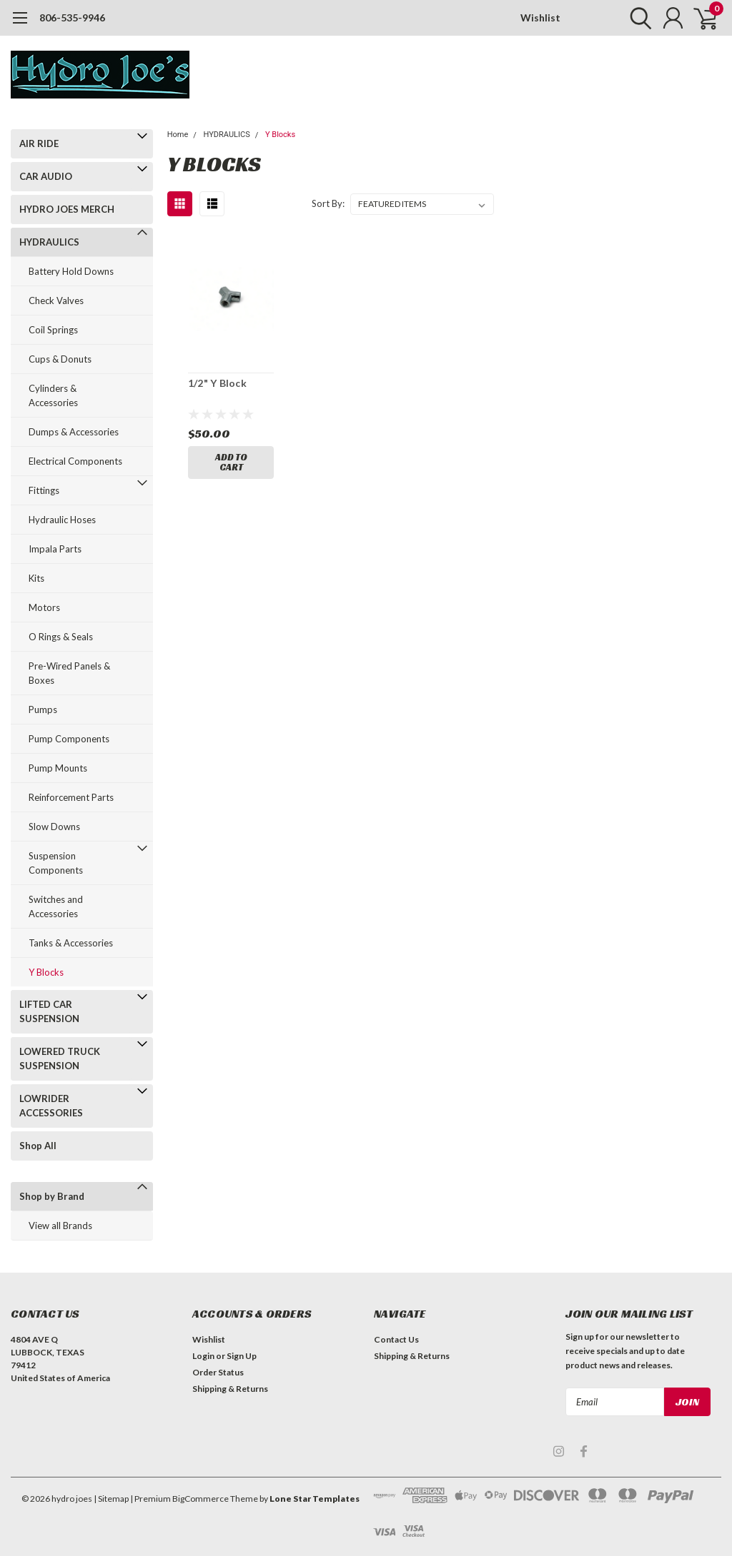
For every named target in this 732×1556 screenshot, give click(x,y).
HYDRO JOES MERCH (66, 209)
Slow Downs (54, 826)
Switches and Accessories (56, 906)
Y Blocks (46, 972)
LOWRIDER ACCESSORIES (51, 1105)
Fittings (44, 490)
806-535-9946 (72, 17)
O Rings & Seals (61, 636)
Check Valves (56, 300)
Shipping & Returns (230, 1388)
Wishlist (540, 17)
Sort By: (328, 203)
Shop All (37, 1145)
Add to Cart (231, 462)
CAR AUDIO (45, 176)
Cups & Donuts (60, 359)
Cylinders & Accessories (53, 395)
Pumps (43, 709)
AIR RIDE (39, 143)
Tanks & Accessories (71, 943)
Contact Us (396, 1339)
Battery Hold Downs (71, 271)
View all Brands (60, 1225)
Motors (44, 607)
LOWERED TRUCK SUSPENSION (59, 1058)
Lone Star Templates (314, 1498)
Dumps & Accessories (74, 432)
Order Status (218, 1372)
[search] (637, 18)
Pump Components (69, 738)
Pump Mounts (58, 768)
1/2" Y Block (217, 383)
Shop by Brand (51, 1196)
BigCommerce (200, 1498)
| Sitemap (111, 1498)
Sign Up (242, 1355)
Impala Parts (55, 549)
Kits (36, 578)
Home (178, 134)
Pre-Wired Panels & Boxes (69, 673)
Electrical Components (75, 461)
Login (203, 1355)
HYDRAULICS (49, 242)
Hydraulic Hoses (62, 519)
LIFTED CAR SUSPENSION (49, 1011)
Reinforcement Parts (71, 797)
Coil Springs (53, 329)
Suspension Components (56, 863)
